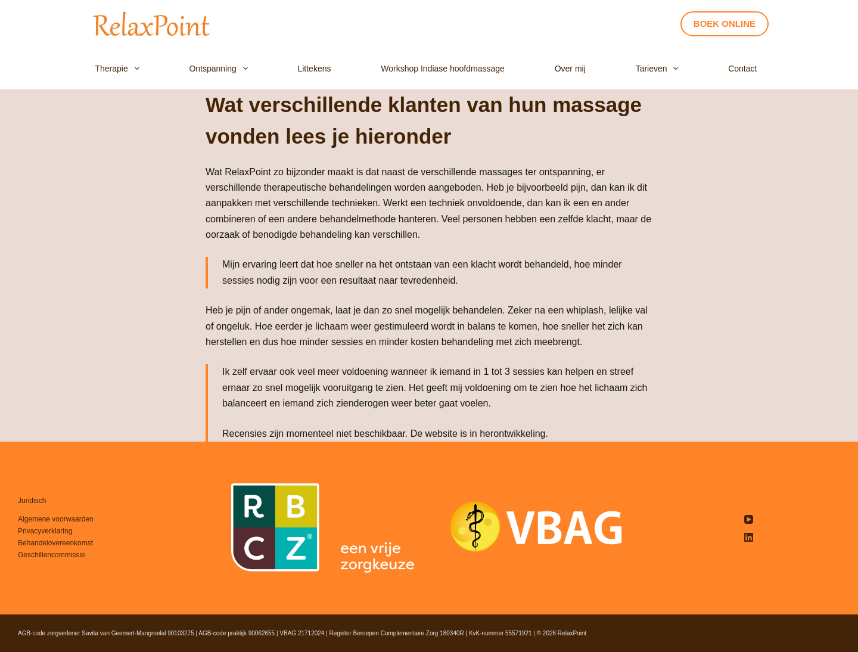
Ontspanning (220, 69)
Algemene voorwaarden (56, 519)
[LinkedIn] (748, 537)
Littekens (314, 68)
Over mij (570, 68)
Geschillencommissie (51, 555)
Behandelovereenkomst (55, 543)
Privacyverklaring (45, 531)
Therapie (119, 69)
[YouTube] (748, 519)
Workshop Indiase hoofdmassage (443, 68)
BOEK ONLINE (725, 23)
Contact (742, 68)
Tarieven (659, 69)
